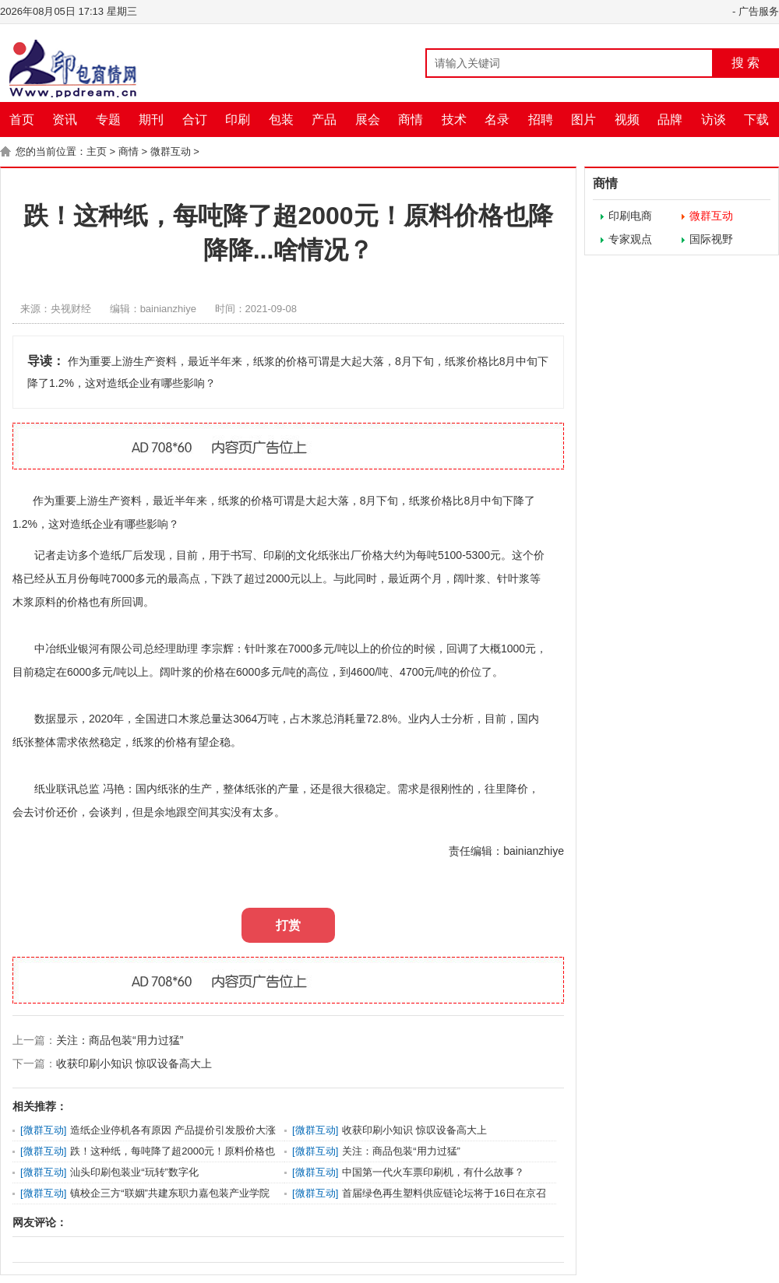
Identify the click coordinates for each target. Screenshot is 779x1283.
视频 (627, 119)
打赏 (288, 925)
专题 (108, 119)
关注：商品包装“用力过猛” (119, 1040)
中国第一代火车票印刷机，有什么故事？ (433, 1172)
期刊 (151, 119)
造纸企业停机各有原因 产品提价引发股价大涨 (173, 1130)
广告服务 (758, 11)
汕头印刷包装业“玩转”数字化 (134, 1172)
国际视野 (711, 239)
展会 (367, 119)
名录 (497, 119)
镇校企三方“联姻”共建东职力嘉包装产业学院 (170, 1193)
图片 (583, 119)
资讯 (64, 119)
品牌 (669, 119)
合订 (194, 119)
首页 (21, 119)
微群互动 (170, 151)
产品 (324, 119)
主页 (96, 151)
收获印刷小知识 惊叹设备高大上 (134, 1063)
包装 (281, 119)
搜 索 (745, 62)
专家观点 (630, 239)
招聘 (540, 119)
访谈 (713, 119)
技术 (454, 119)
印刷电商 (630, 215)
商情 (410, 119)
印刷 (237, 119)
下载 (756, 119)
